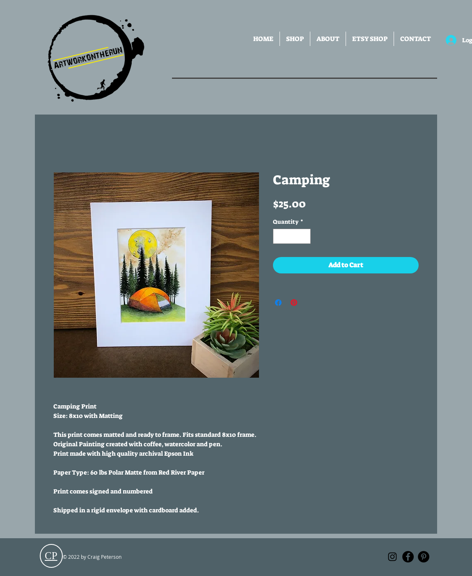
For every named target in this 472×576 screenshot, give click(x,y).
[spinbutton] (291, 236)
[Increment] (304, 236)
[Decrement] (279, 236)
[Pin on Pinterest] (294, 303)
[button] (295, 39)
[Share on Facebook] (278, 303)
